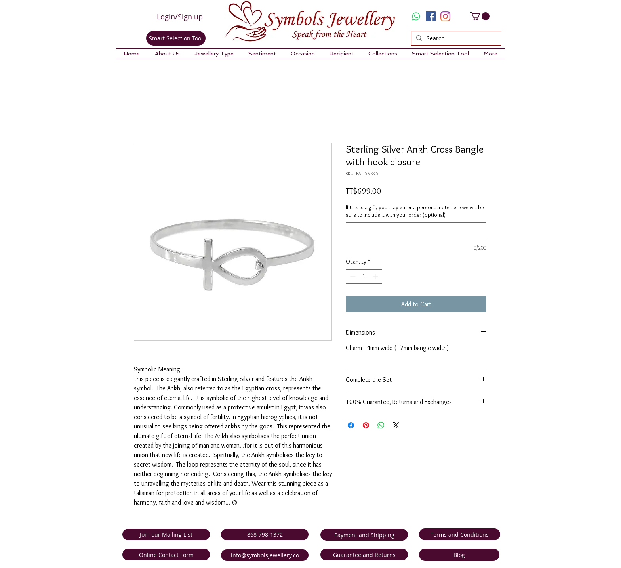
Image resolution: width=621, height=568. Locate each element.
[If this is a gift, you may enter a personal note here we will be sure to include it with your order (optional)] (416, 231)
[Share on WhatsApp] (381, 425)
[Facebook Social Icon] (431, 16)
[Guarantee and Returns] (364, 554)
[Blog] (459, 555)
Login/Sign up (180, 16)
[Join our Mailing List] (166, 534)
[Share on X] (396, 425)
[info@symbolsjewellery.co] (265, 555)
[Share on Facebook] (351, 425)
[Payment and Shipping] (364, 535)
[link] (480, 16)
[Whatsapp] (416, 16)
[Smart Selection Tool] (176, 38)
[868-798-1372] (265, 534)
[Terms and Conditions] (459, 534)
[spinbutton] (364, 276)
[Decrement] (352, 276)
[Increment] (376, 276)
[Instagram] (445, 16)
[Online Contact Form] (166, 554)
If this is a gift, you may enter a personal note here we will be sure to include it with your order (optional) (415, 211)
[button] (167, 54)
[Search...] (455, 38)
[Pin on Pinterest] (366, 425)
